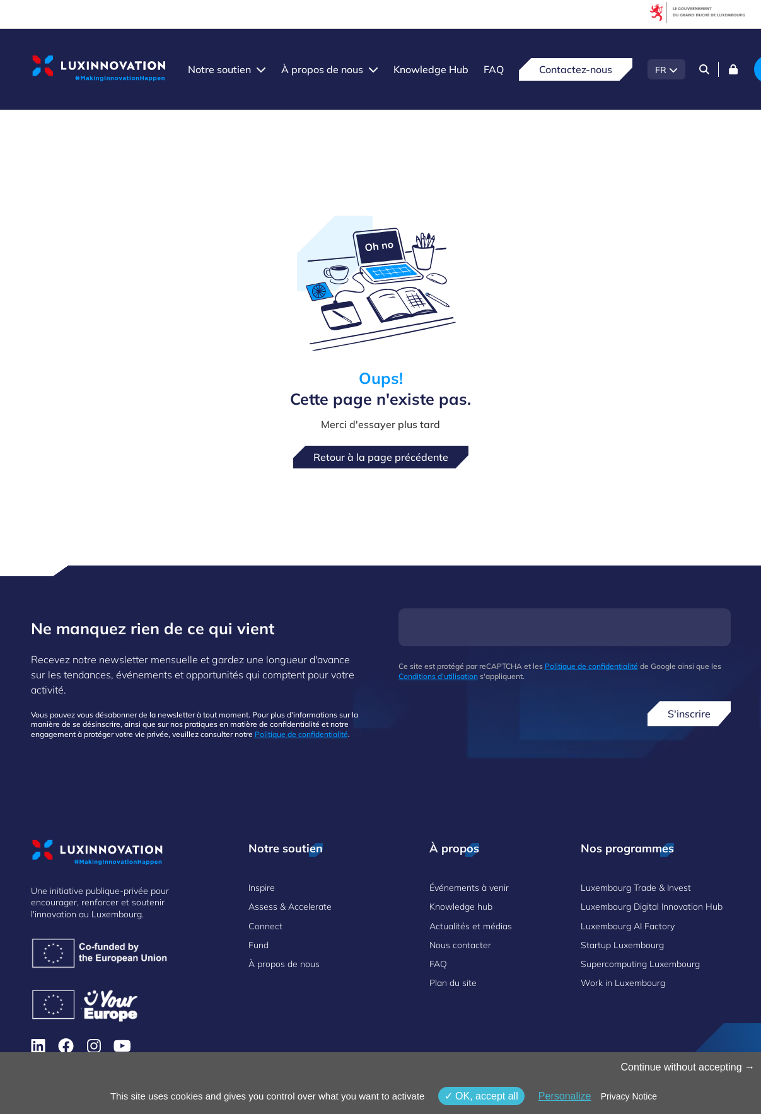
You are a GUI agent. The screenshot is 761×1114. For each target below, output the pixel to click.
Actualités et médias (470, 926)
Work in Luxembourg (623, 983)
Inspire (261, 887)
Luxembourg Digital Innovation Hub (652, 906)
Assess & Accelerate (290, 906)
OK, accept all (481, 1096)
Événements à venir (469, 887)
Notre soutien (219, 69)
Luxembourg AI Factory (628, 926)
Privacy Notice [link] (629, 1096)
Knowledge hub (460, 906)
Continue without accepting (687, 1067)
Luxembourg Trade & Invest (636, 887)
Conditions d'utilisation (438, 676)
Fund (258, 945)
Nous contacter (460, 945)
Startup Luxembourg (622, 945)
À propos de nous (322, 69)
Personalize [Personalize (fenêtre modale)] (564, 1096)
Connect (265, 926)
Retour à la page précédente (380, 457)
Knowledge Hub (430, 69)
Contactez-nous (575, 69)
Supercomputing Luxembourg (640, 964)
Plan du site (453, 983)
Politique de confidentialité (301, 734)
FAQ (494, 69)
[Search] (704, 69)
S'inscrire (689, 713)
